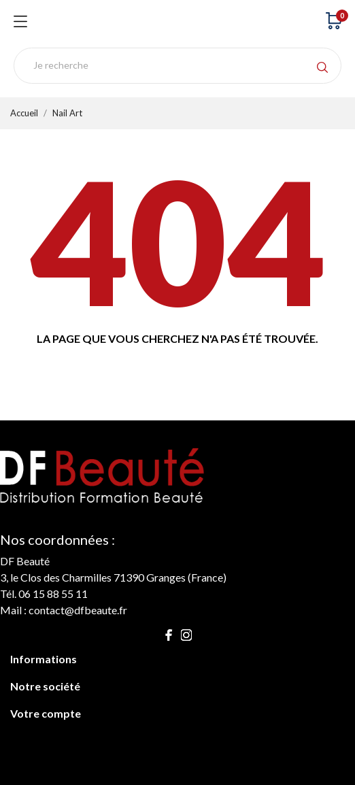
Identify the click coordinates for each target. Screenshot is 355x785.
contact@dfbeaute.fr (78, 609)
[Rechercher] (177, 66)
